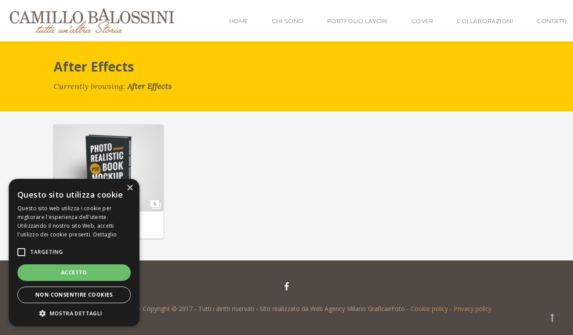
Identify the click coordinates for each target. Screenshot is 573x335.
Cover (422, 20)
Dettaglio (105, 234)
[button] (74, 313)
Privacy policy (473, 308)
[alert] (74, 252)
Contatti (551, 20)
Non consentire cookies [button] (74, 294)
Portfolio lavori (357, 20)
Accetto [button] (74, 272)
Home (238, 20)
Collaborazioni (485, 20)
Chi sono (288, 20)
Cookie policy (429, 308)
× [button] (129, 188)
